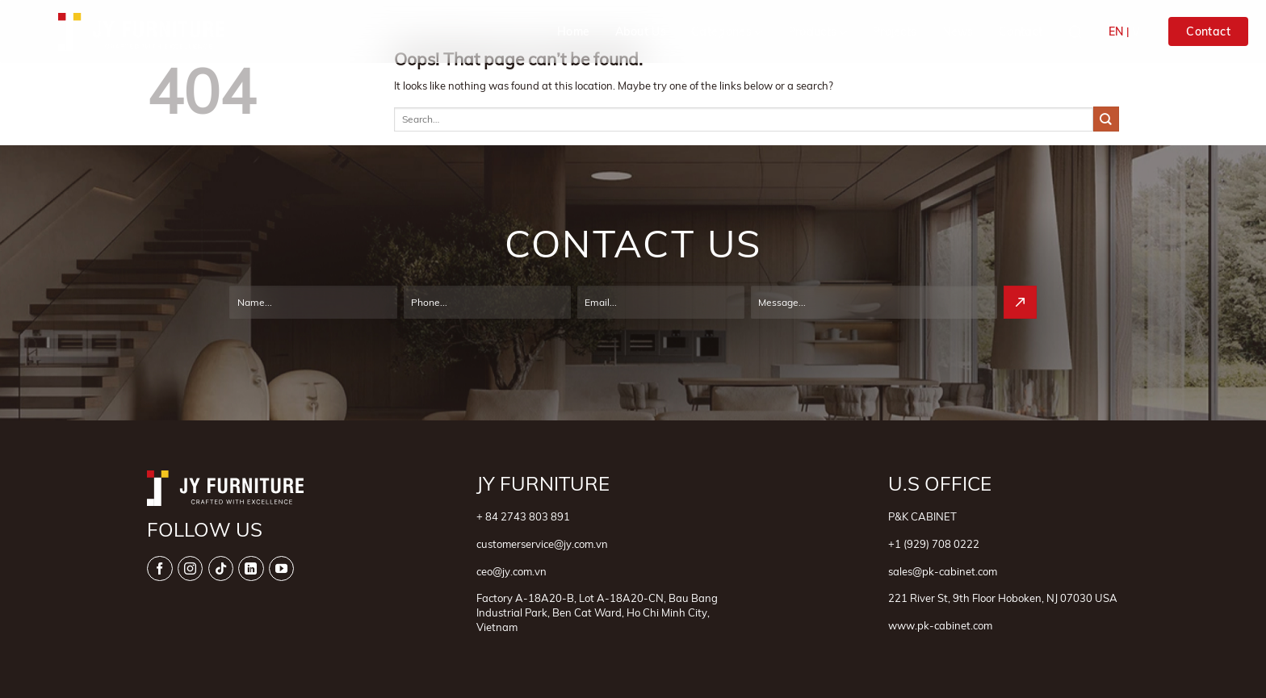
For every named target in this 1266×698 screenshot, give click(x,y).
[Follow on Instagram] (190, 568)
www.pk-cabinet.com (940, 625)
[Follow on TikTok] (220, 568)
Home (573, 31)
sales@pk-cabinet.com (942, 571)
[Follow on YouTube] (281, 568)
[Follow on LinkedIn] (250, 568)
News (958, 31)
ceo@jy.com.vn (511, 571)
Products (818, 32)
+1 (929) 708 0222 (933, 543)
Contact (1020, 31)
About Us (640, 31)
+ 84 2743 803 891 (523, 516)
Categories (726, 32)
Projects (894, 31)
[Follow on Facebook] (159, 568)
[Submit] (1106, 119)
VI (1137, 31)
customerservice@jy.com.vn (542, 543)
